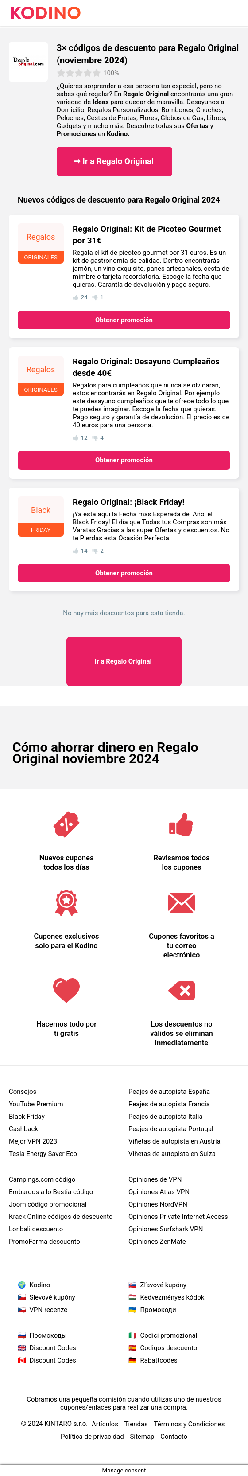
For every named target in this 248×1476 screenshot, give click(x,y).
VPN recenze (49, 1310)
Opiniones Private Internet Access (178, 1217)
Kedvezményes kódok (172, 1297)
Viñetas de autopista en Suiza (172, 1154)
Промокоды (48, 1335)
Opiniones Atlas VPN (159, 1192)
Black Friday (27, 1117)
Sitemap (142, 1437)
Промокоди (158, 1310)
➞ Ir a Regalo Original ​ (115, 161)
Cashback (23, 1129)
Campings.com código (42, 1179)
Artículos (105, 1424)
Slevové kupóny (52, 1297)
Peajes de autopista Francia (169, 1104)
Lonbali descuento (36, 1229)
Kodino (40, 1285)
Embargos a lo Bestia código (51, 1192)
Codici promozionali (169, 1335)
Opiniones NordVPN (157, 1204)
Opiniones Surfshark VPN (165, 1229)
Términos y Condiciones (189, 1424)
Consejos (22, 1092)
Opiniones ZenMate (157, 1242)
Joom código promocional (47, 1204)
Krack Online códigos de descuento (60, 1217)
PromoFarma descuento (44, 1242)
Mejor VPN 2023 (33, 1141)
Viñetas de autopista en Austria (174, 1141)
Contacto (173, 1437)
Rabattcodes (159, 1360)
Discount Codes (53, 1348)
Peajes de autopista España (169, 1092)
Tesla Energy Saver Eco (43, 1154)
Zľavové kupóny (163, 1285)
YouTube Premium (36, 1104)
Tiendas (136, 1424)
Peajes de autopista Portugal (170, 1129)
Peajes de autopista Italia (165, 1117)
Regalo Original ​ (124, 661)
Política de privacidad (92, 1437)
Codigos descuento (169, 1348)
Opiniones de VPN (155, 1179)
